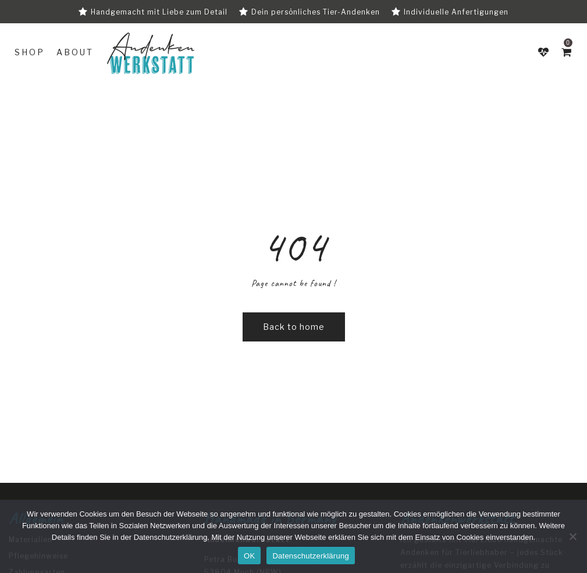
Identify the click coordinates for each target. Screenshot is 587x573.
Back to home (294, 327)
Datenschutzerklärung (170, 537)
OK (249, 555)
